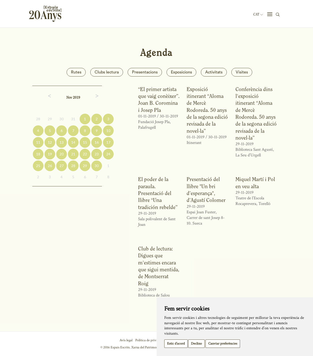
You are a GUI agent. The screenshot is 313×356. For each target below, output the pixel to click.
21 (73, 154)
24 (108, 154)
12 (50, 142)
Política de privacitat (149, 340)
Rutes (76, 72)
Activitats (213, 72)
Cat (258, 14)
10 (108, 130)
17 (108, 142)
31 (73, 119)
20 (61, 154)
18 (38, 154)
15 (85, 142)
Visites (242, 72)
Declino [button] (196, 343)
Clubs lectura (107, 72)
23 (97, 154)
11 (38, 142)
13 (61, 142)
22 (85, 154)
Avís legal (126, 340)
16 (97, 142)
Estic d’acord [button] (176, 343)
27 (61, 166)
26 (50, 166)
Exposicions (181, 72)
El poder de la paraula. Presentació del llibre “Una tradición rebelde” (157, 193)
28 (38, 119)
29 (50, 119)
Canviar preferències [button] (222, 343)
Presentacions (145, 72)
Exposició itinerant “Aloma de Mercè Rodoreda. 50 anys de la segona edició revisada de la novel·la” (207, 110)
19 (50, 154)
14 (73, 142)
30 (61, 119)
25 (38, 166)
